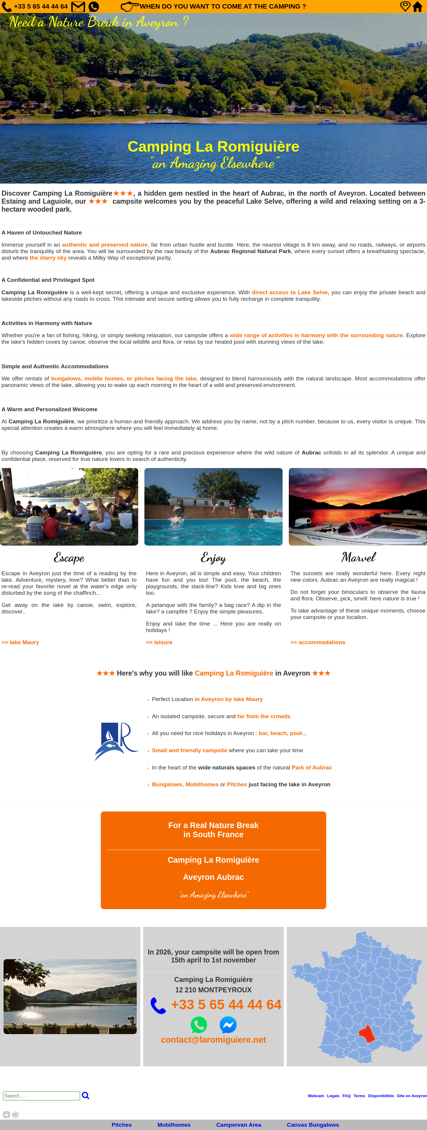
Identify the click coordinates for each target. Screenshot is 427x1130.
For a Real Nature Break (213, 825)
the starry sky (48, 258)
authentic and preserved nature (105, 245)
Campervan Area (238, 1125)
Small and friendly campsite (189, 750)
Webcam (316, 1096)
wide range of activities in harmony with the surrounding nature (316, 335)
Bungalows (167, 784)
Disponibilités (381, 1096)
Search (85, 1095)
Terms (359, 1096)
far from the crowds (263, 716)
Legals (333, 1096)
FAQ (346, 1096)
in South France (213, 834)
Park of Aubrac (312, 767)
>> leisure (159, 642)
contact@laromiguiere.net (213, 1039)
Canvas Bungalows (313, 1125)
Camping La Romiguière (234, 673)
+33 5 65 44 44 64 (216, 1004)
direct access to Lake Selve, (290, 292)
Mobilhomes (174, 1125)
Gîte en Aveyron (412, 1096)
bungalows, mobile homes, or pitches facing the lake (124, 378)
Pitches (121, 1125)
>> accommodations (317, 642)
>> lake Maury (20, 642)
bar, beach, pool (280, 733)
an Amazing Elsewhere (213, 895)
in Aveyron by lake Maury (229, 699)
